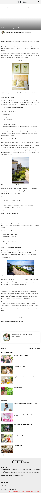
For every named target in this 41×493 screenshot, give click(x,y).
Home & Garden (16, 7)
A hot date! (3, 348)
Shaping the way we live (34, 348)
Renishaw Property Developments (11, 321)
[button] (39, 2)
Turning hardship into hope (21, 435)
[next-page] (4, 455)
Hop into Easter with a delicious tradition (25, 377)
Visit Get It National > (5, 477)
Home (2, 7)
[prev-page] (2, 455)
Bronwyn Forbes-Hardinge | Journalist (15, 32)
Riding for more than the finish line (23, 424)
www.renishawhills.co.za (11, 314)
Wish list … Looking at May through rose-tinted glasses (26, 414)
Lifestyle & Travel (8, 7)
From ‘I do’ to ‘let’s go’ (20, 366)
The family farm (18, 445)
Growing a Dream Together (21, 355)
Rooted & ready (18, 387)
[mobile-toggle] (2, 2)
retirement (21, 321)
